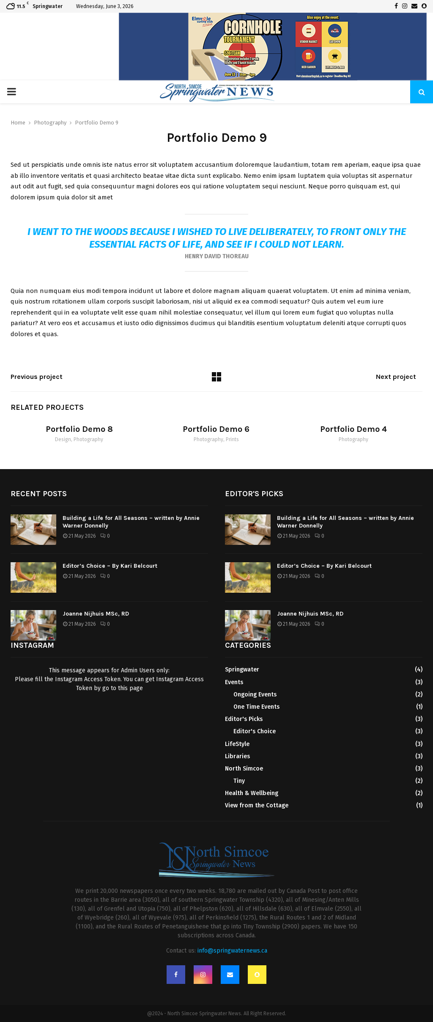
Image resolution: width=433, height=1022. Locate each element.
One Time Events (256, 706)
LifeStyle (237, 744)
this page (130, 688)
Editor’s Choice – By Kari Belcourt (110, 565)
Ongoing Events (255, 694)
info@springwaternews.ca (232, 950)
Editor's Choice (254, 731)
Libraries (237, 756)
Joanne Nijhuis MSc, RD (96, 613)
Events (234, 682)
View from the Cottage (256, 805)
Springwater (242, 669)
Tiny (239, 780)
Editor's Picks (244, 719)
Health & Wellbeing (251, 793)
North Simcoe (244, 768)
